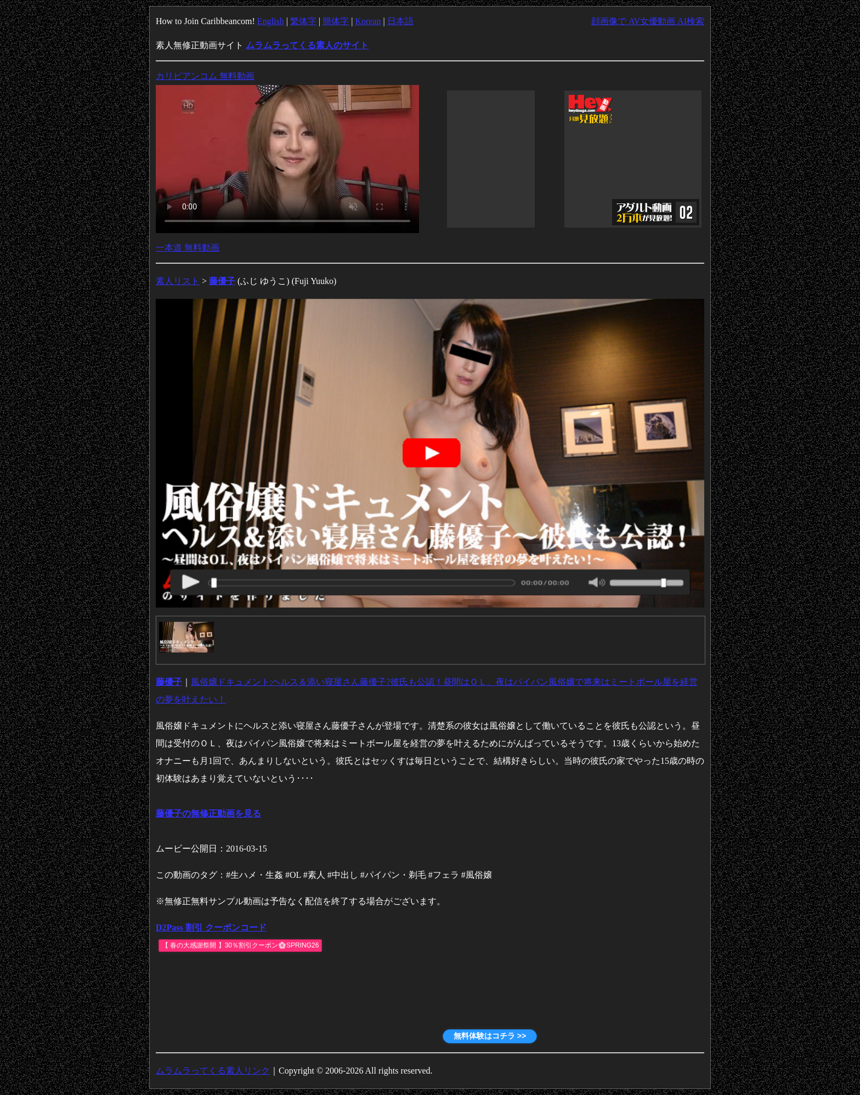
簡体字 (335, 21)
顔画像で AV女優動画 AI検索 (647, 21)
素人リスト (178, 281)
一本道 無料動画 (187, 247)
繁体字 (303, 21)
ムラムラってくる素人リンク (213, 1070)
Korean (368, 21)
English (270, 21)
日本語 (400, 21)
